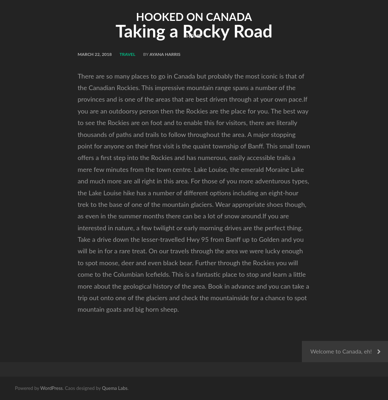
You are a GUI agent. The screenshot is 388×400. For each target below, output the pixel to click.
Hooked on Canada (194, 16)
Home (194, 36)
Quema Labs (115, 388)
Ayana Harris (165, 54)
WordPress (51, 388)
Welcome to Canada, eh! (341, 351)
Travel (127, 54)
